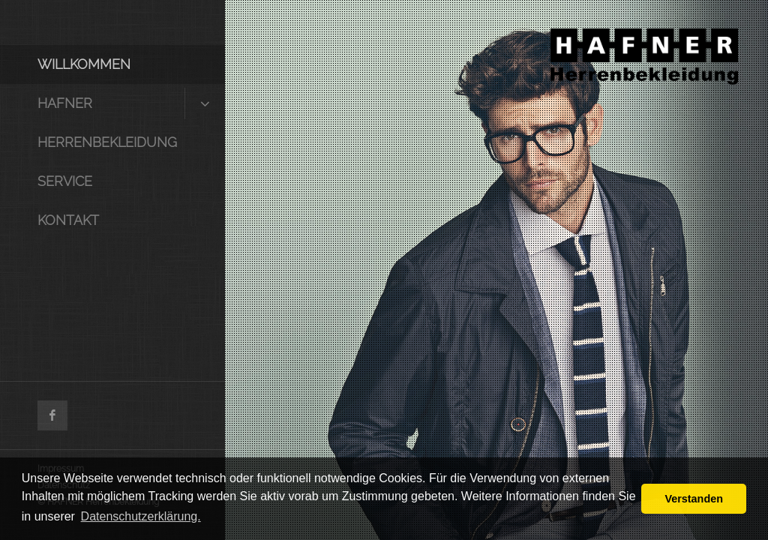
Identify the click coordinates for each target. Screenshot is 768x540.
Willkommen (84, 64)
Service (65, 181)
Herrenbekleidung (107, 142)
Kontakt (68, 220)
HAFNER (65, 103)
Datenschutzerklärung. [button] (141, 516)
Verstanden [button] (693, 499)
